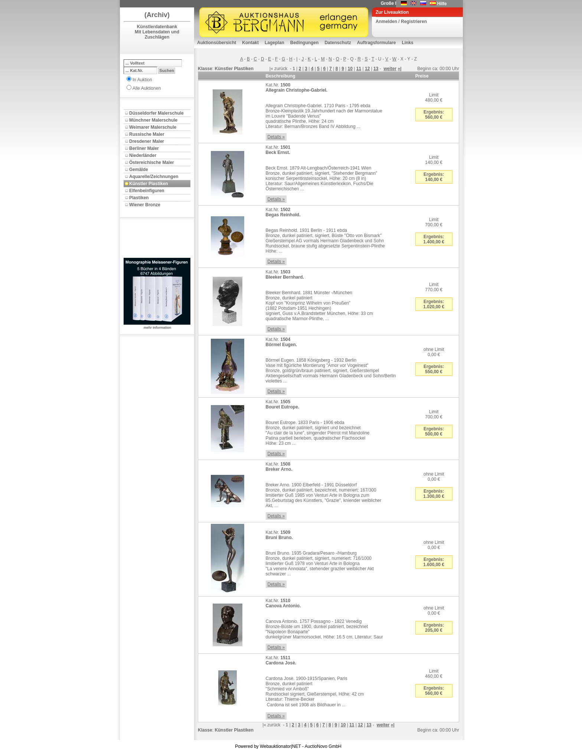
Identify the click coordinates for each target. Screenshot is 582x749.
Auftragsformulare (376, 42)
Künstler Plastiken (148, 183)
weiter (389, 68)
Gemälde (138, 169)
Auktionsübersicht (216, 42)
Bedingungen (304, 42)
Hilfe (442, 3)
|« (271, 68)
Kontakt (250, 42)
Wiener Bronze (144, 204)
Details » (276, 136)
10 (350, 68)
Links (407, 42)
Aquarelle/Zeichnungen (154, 176)
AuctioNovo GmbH (323, 746)
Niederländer (142, 155)
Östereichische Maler (151, 162)
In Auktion (142, 79)
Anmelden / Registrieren (401, 21)
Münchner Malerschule (153, 120)
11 (358, 68)
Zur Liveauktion (392, 12)
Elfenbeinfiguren (146, 190)
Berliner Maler (144, 148)
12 (367, 68)
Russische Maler (146, 134)
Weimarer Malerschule (152, 127)
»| (400, 68)
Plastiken (139, 197)
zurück (280, 68)
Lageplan (274, 42)
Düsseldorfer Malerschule (156, 113)
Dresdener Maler (146, 141)
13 (375, 68)
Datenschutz (337, 42)
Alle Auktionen (147, 88)
